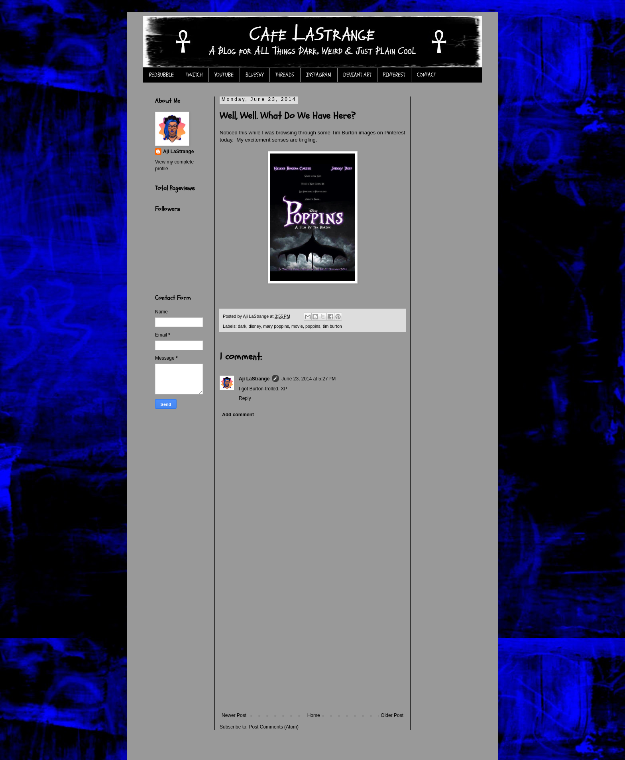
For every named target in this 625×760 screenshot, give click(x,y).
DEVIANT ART (357, 75)
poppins (312, 326)
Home (313, 715)
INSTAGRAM (318, 75)
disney (255, 326)
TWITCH (194, 75)
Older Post (392, 715)
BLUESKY (254, 75)
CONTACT (426, 75)
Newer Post (234, 715)
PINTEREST (394, 75)
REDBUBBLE (161, 75)
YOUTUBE (224, 75)
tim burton (332, 326)
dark (242, 326)
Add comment (238, 414)
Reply (245, 398)
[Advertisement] (312, 653)
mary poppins (276, 326)
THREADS (284, 75)
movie (297, 326)
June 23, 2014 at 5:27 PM (308, 379)
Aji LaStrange (254, 379)
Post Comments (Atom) (274, 727)
